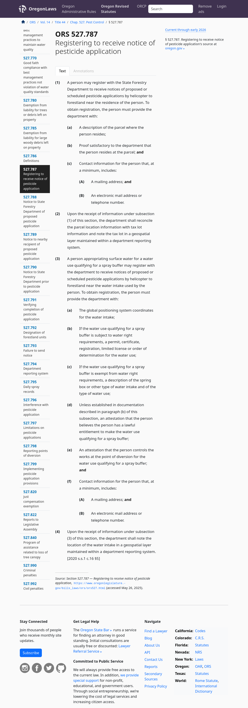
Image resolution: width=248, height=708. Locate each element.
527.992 (33, 586)
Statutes (202, 645)
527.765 (34, 37)
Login (221, 6)
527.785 (36, 137)
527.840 (35, 547)
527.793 (34, 350)
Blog (148, 638)
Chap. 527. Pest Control (87, 22)
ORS (33, 22)
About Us (152, 645)
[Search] (170, 9)
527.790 (36, 279)
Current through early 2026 (185, 30)
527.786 (31, 158)
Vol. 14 (45, 22)
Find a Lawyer (155, 631)
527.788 (34, 211)
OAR (198, 666)
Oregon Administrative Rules (79, 9)
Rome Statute (206, 680)
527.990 (30, 570)
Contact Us (153, 659)
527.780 (35, 110)
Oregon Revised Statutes (115, 9)
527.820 (33, 498)
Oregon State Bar (94, 629)
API (147, 652)
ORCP (141, 6)
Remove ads (205, 9)
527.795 (31, 386)
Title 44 (60, 22)
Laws (199, 659)
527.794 (35, 368)
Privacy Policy (155, 686)
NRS (198, 652)
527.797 (33, 430)
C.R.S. (199, 637)
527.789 (35, 246)
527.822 (31, 521)
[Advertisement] (194, 89)
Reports (151, 666)
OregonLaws (43, 9)
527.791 (33, 309)
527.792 (34, 332)
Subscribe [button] (31, 652)
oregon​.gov (173, 48)
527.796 (36, 406)
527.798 (35, 451)
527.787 (35, 179)
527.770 (36, 75)
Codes (200, 630)
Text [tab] (62, 71)
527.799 (33, 473)
